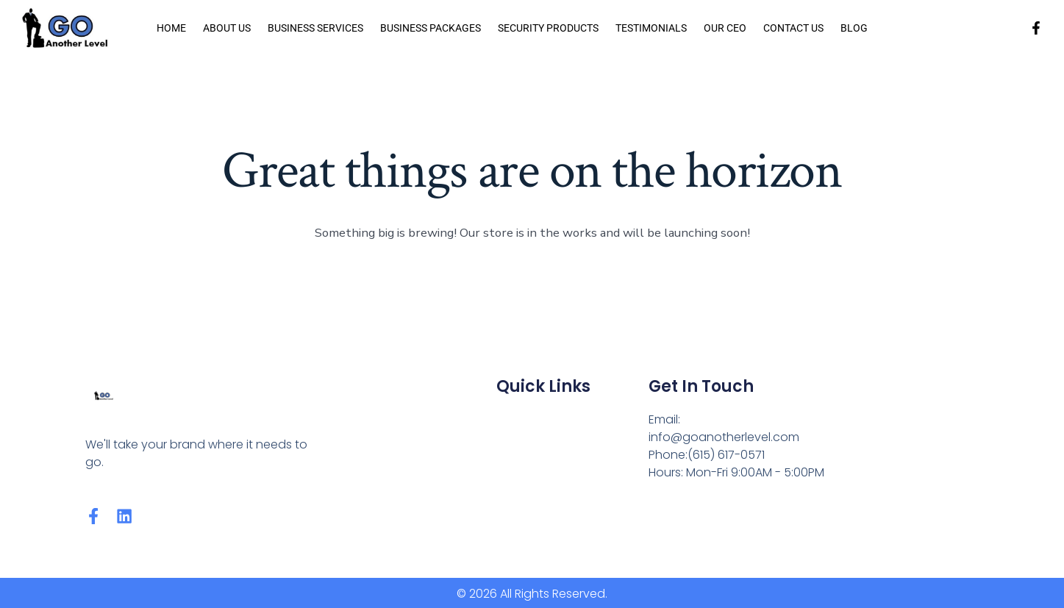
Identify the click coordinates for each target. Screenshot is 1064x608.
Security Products (548, 28)
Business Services (315, 28)
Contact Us (793, 28)
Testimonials (651, 28)
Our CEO (725, 28)
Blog (854, 28)
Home (171, 28)
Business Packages (430, 28)
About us (227, 28)
